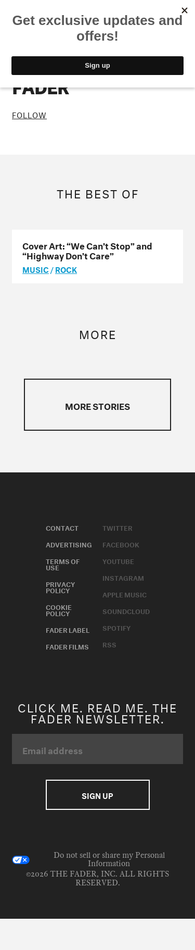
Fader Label (67, 629)
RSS (109, 644)
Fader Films (67, 646)
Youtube (118, 560)
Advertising (69, 544)
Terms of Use (63, 563)
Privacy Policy (60, 586)
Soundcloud (126, 610)
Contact (62, 527)
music (35, 268)
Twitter (117, 527)
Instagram (123, 577)
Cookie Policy (59, 609)
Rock (66, 268)
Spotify (116, 627)
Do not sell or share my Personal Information (88, 860)
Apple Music (124, 594)
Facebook (120, 544)
